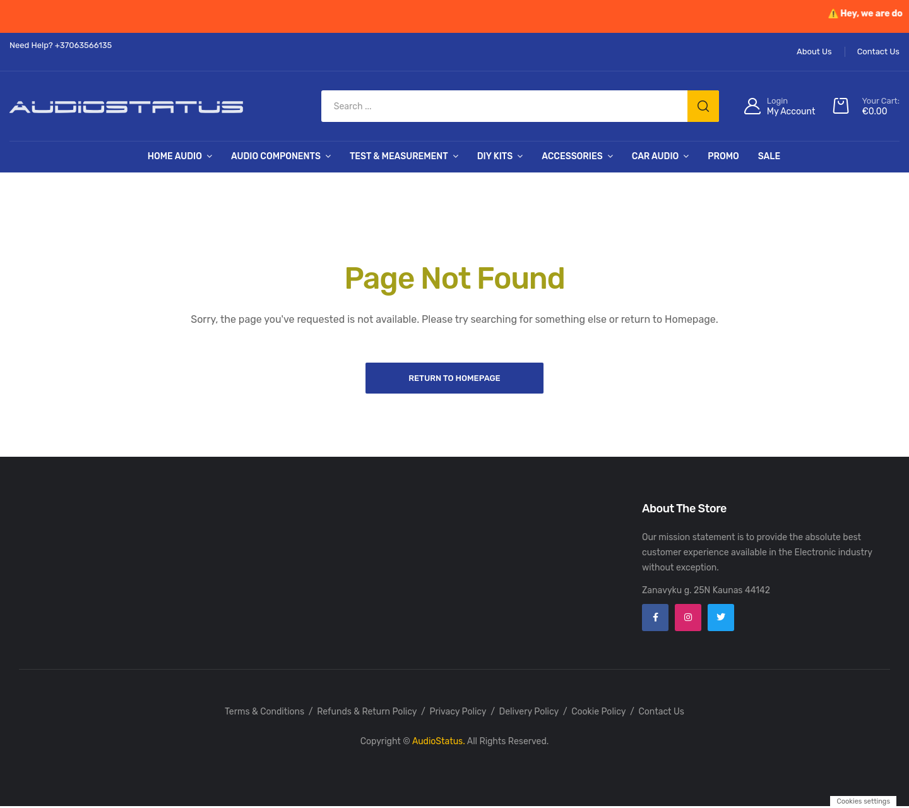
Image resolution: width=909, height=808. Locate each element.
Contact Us (661, 713)
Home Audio (175, 156)
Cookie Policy (598, 713)
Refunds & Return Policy (367, 713)
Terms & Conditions (264, 713)
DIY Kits (495, 156)
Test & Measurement (399, 156)
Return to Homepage (454, 378)
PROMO (723, 156)
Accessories (572, 156)
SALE (769, 156)
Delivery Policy (529, 713)
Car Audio (655, 156)
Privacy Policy (457, 713)
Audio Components (276, 156)
